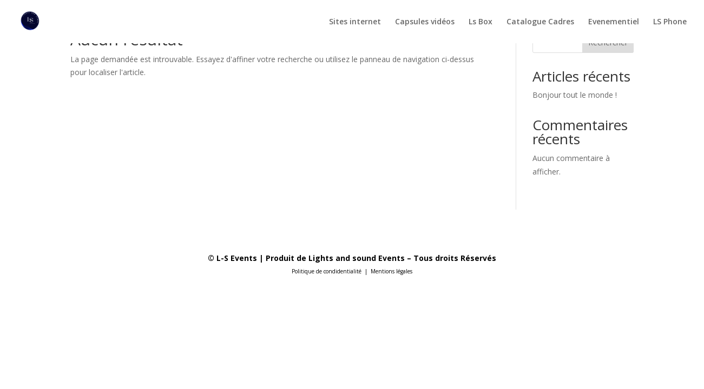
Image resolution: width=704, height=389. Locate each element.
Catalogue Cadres (540, 22)
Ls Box (480, 22)
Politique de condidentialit (325, 271)
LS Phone (670, 22)
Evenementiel (613, 22)
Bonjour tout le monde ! (574, 95)
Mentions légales (391, 271)
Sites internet (355, 22)
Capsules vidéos (425, 22)
